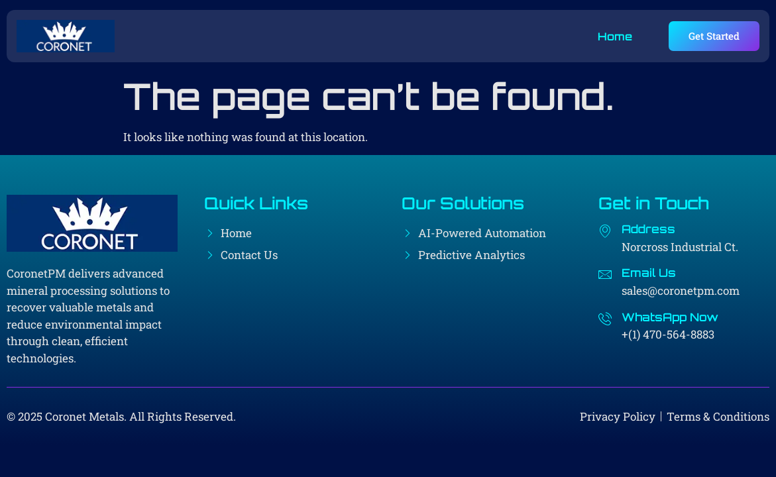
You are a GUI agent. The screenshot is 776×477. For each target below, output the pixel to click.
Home (615, 36)
